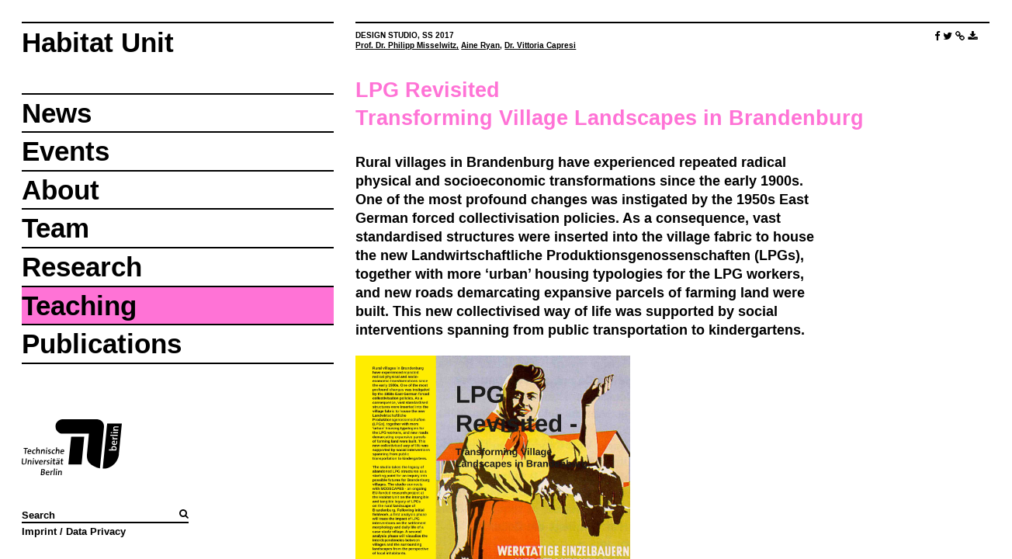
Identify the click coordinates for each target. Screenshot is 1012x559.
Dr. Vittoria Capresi (540, 45)
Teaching (79, 305)
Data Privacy (96, 531)
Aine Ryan (480, 45)
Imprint (39, 531)
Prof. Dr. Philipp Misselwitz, (407, 45)
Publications (102, 343)
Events (65, 151)
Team (55, 228)
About (60, 190)
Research (82, 266)
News (57, 113)
